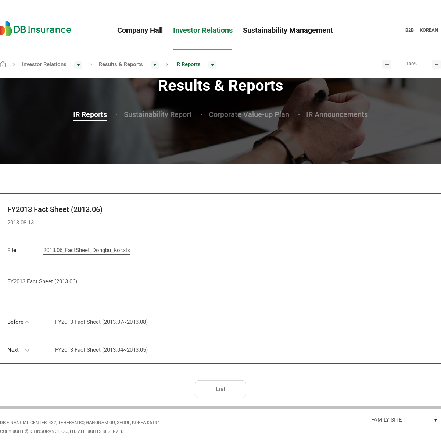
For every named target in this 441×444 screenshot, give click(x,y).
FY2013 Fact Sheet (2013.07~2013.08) (101, 322)
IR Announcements (337, 114)
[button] (52, 64)
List (220, 389)
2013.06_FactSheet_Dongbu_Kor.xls (86, 250)
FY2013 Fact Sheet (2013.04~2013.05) (101, 350)
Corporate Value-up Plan (249, 114)
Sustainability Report (158, 114)
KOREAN (429, 30)
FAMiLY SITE (386, 419)
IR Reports (90, 114)
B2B (409, 30)
